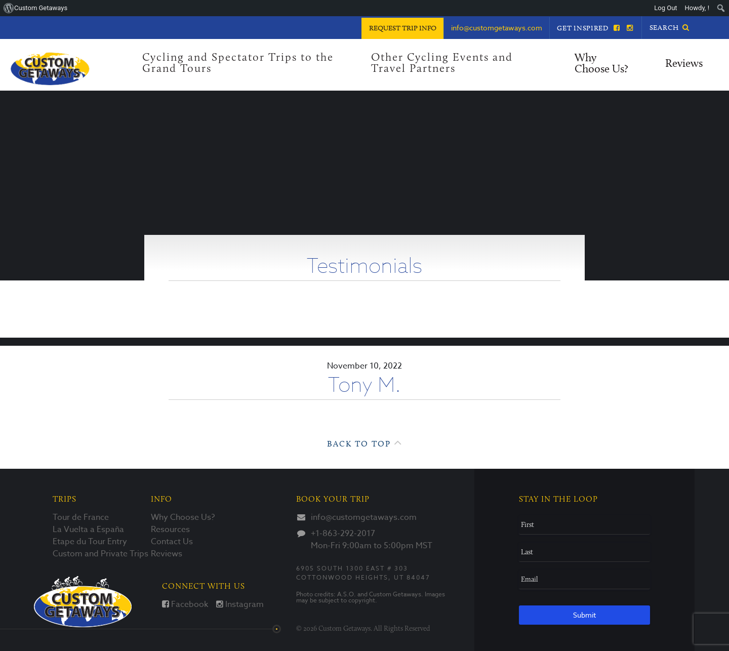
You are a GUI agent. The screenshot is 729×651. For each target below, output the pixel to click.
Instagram (240, 604)
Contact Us (172, 542)
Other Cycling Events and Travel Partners (442, 63)
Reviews (684, 64)
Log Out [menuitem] (665, 8)
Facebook (185, 604)
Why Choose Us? (601, 63)
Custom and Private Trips (100, 554)
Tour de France (81, 517)
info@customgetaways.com (364, 517)
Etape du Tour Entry (90, 542)
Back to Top (364, 442)
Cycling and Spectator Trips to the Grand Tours (238, 63)
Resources (170, 529)
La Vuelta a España (88, 529)
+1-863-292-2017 (343, 533)
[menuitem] (721, 8)
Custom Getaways (83, 601)
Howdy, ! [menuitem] (697, 8)
